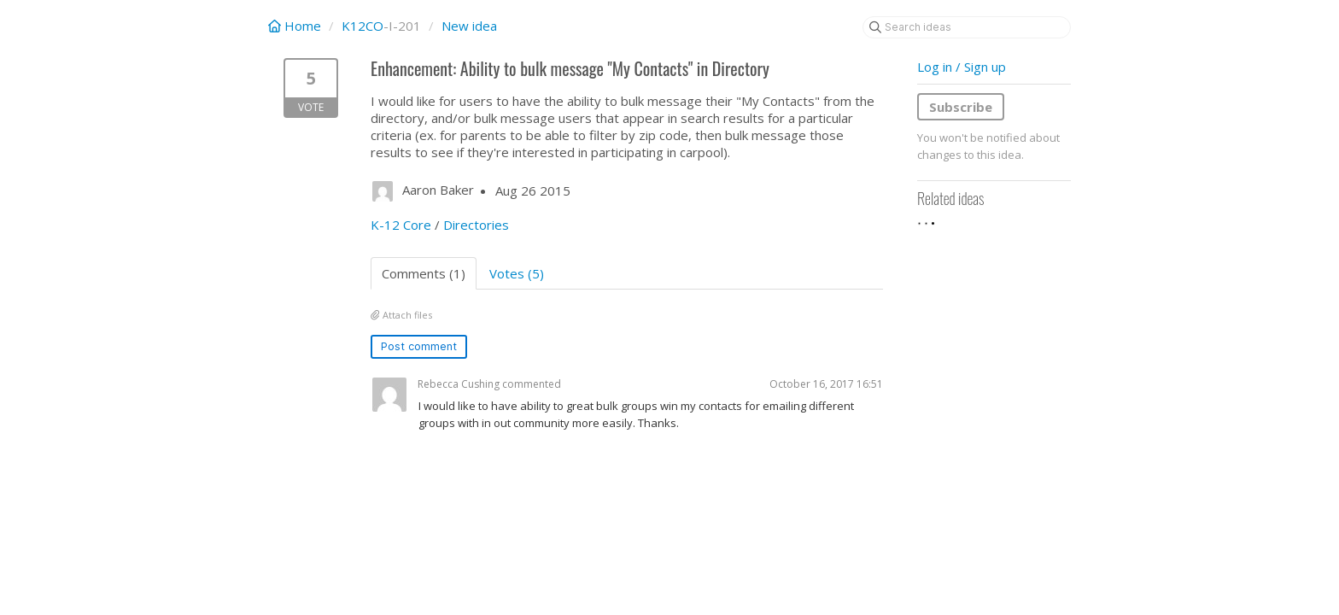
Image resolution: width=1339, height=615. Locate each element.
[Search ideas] (966, 27)
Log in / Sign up (961, 66)
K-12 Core (401, 224)
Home (296, 25)
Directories (476, 224)
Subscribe (960, 106)
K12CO (362, 25)
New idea (469, 25)
